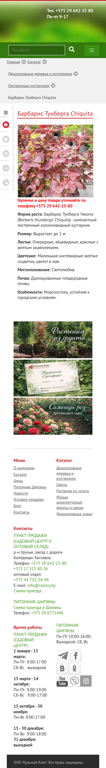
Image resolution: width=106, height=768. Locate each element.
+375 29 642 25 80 (74, 10)
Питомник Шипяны (30, 486)
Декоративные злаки (74, 513)
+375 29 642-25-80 (54, 206)
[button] (92, 50)
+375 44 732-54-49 (31, 579)
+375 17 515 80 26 (31, 568)
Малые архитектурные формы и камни (70, 502)
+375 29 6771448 (47, 613)
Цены (18, 480)
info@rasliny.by (41, 585)
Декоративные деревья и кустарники (69, 473)
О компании (24, 467)
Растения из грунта (73, 490)
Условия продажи (29, 499)
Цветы (62, 484)
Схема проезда (27, 590)
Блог (17, 505)
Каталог (20, 474)
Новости (21, 493)
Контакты (22, 512)
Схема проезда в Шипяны (37, 607)
